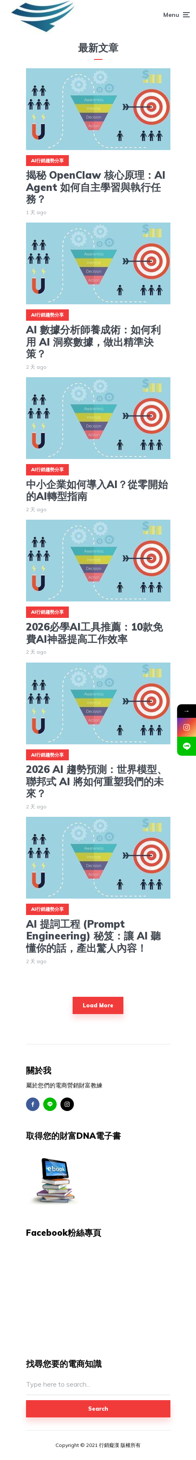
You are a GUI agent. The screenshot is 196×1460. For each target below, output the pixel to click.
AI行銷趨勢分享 (47, 161)
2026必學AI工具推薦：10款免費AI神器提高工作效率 (94, 633)
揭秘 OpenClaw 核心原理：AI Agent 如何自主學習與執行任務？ (95, 187)
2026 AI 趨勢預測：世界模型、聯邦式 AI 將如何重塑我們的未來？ (96, 781)
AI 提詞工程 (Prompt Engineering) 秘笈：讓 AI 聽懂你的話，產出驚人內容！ (93, 936)
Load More (98, 1005)
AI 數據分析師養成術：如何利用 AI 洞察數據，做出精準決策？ (93, 342)
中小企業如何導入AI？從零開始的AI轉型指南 (97, 490)
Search (98, 1408)
